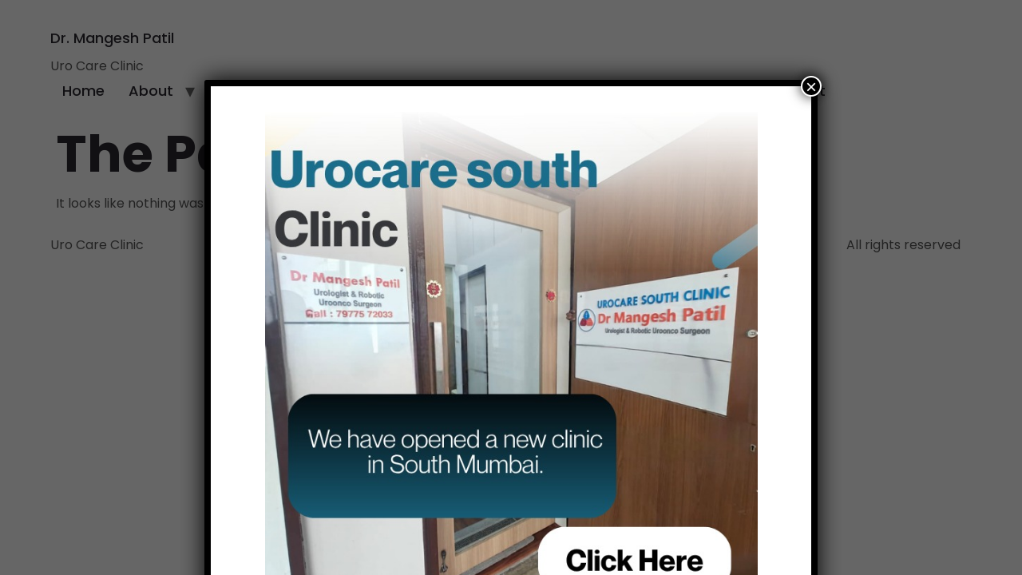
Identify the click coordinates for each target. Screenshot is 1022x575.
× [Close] (811, 86)
